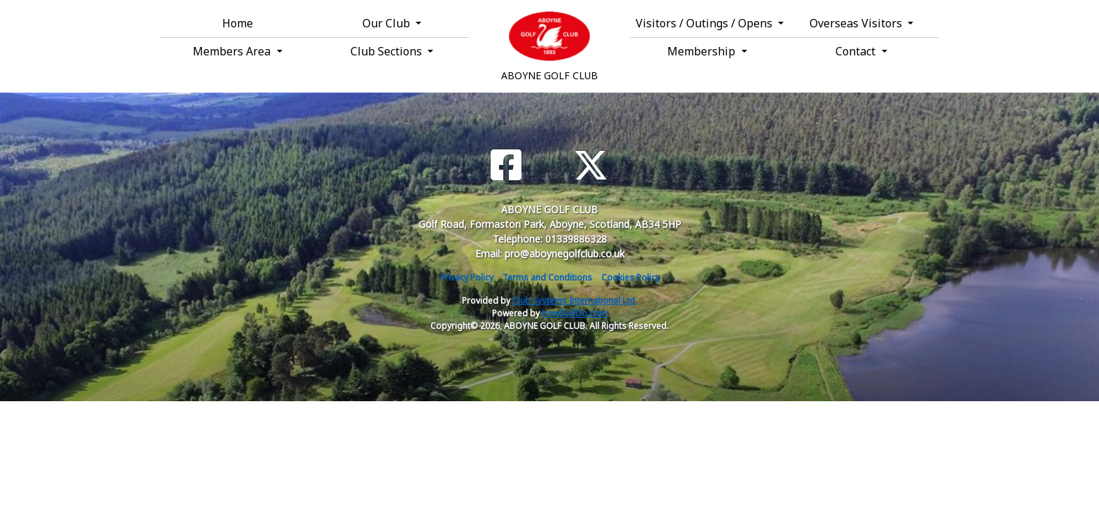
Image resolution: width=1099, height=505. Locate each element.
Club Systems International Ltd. (574, 301)
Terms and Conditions (547, 277)
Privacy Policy (466, 277)
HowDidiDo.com (574, 313)
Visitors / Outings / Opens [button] (705, 23)
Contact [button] (856, 51)
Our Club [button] (387, 23)
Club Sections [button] (387, 51)
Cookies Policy (630, 277)
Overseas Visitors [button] (857, 23)
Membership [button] (702, 51)
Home (237, 23)
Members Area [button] (233, 51)
